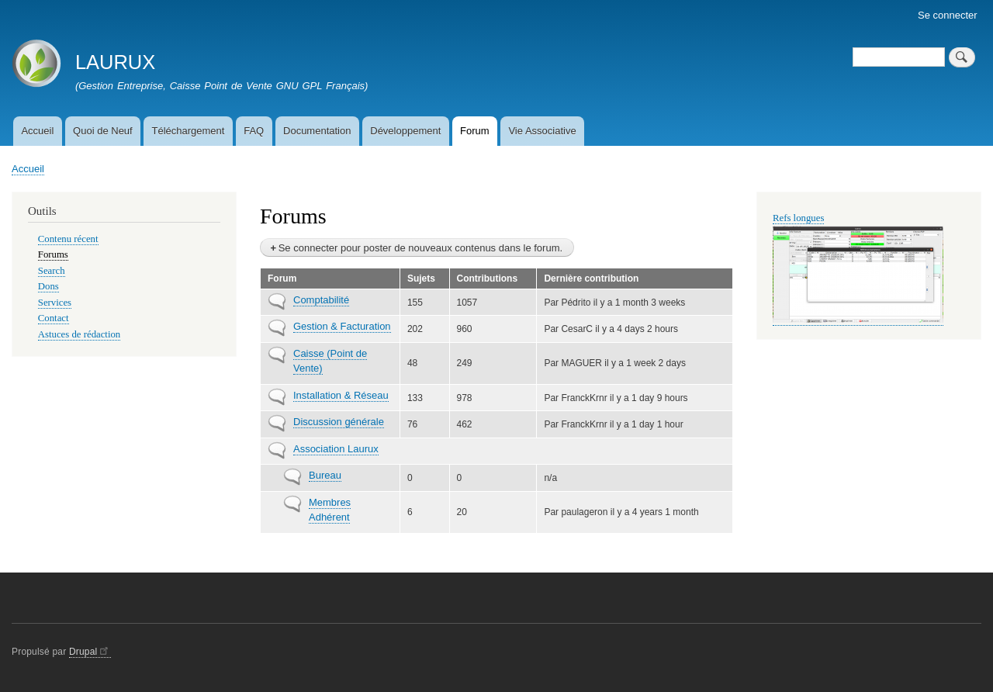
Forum (475, 131)
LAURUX (115, 62)
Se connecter (947, 15)
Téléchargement (187, 131)
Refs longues (798, 218)
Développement (405, 131)
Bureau (325, 475)
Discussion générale (338, 421)
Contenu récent (68, 239)
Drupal (90, 651)
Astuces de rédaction (79, 334)
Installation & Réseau (341, 395)
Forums (53, 254)
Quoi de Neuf (103, 131)
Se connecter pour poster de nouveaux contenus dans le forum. (420, 248)
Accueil (37, 131)
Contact (53, 318)
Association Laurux (336, 449)
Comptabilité (321, 300)
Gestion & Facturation (342, 326)
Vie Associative (542, 131)
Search (51, 270)
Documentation (317, 131)
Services (54, 302)
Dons (48, 286)
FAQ (254, 131)
